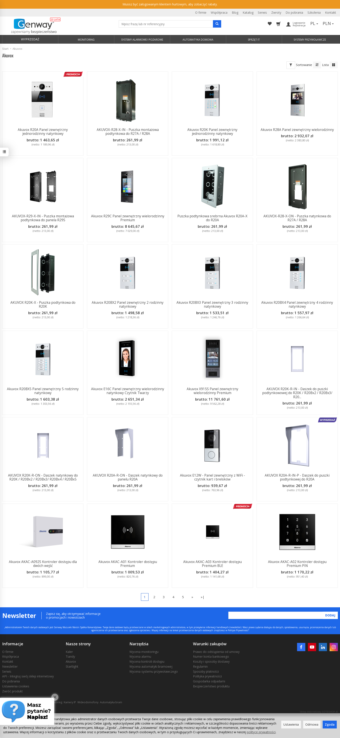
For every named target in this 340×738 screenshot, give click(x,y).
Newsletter (10, 666)
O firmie (200, 12)
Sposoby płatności (206, 671)
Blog (235, 12)
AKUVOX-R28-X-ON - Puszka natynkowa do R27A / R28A (297, 218)
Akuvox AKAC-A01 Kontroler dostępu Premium (127, 564)
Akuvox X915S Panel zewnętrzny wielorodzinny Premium (212, 391)
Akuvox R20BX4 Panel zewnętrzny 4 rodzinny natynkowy (297, 304)
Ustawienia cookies (15, 686)
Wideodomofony (87, 702)
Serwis (262, 12)
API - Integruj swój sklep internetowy (28, 676)
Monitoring (55, 702)
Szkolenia (314, 12)
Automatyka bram (111, 702)
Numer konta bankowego (211, 656)
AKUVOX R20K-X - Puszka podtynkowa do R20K (42, 304)
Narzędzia (139, 643)
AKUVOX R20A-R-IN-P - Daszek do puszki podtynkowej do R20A (297, 477)
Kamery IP (70, 702)
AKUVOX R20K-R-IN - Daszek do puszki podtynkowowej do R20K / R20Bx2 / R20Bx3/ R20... (297, 393)
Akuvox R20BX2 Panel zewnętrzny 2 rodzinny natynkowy (127, 304)
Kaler (69, 652)
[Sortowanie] (317, 64)
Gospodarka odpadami (209, 681)
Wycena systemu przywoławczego (153, 671)
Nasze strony (78, 643)
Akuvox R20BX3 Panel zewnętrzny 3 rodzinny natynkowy (212, 304)
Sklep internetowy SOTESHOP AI (319, 711)
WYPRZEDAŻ (30, 39)
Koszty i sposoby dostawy (211, 661)
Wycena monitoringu (144, 652)
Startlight (72, 666)
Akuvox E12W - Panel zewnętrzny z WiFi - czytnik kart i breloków (212, 477)
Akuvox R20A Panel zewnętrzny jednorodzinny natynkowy (43, 131)
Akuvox (71, 661)
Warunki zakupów (210, 643)
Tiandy (70, 656)
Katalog (248, 12)
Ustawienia (291, 724)
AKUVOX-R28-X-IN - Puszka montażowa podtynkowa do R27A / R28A (128, 131)
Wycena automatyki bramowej (150, 666)
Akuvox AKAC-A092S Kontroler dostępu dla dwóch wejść (43, 564)
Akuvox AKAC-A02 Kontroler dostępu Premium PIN (297, 564)
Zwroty (276, 12)
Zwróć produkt (12, 691)
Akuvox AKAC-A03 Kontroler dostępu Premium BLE (212, 564)
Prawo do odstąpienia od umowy (216, 652)
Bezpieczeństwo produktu (211, 686)
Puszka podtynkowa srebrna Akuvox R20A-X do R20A (212, 218)
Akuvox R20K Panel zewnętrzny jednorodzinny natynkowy (212, 131)
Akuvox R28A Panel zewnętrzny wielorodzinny (297, 129)
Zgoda (330, 724)
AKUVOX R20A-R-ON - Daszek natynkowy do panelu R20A (128, 477)
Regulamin (200, 666)
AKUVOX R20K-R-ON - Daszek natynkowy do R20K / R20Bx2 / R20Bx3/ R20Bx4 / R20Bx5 (43, 477)
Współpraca (219, 12)
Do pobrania (294, 12)
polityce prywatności (261, 732)
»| (202, 597)
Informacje (12, 643)
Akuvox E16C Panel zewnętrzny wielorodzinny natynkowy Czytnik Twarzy (127, 391)
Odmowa (311, 724)
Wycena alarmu (140, 656)
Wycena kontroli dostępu (146, 661)
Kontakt (330, 12)
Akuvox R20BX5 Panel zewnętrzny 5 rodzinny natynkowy (43, 391)
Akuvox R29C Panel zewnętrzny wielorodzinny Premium (127, 218)
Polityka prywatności (207, 676)
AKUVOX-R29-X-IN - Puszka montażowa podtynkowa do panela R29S (43, 218)
